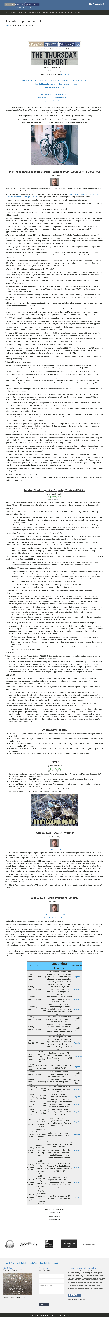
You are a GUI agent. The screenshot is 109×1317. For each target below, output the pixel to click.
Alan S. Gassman (89, 1244)
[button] (25, 12)
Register (77, 977)
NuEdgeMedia (63, 1315)
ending (29, 490)
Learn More (77, 1057)
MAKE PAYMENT (74, 1295)
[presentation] (51, 1298)
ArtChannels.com (76, 1315)
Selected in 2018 (88, 1250)
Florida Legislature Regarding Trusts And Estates (59, 490)
